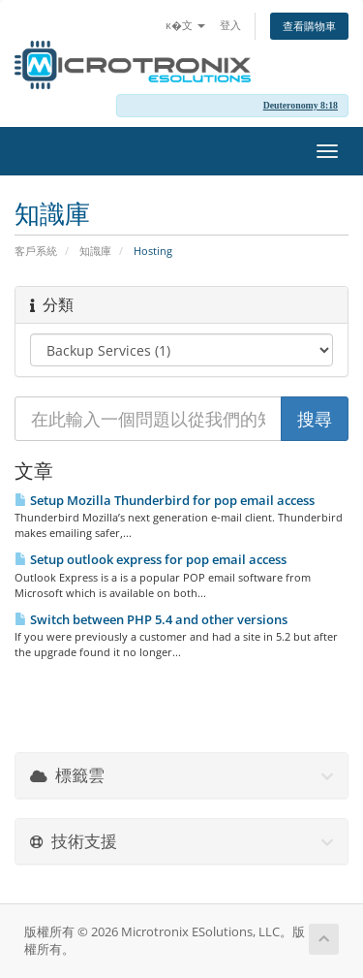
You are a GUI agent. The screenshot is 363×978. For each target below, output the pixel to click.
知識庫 (95, 250)
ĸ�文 (185, 24)
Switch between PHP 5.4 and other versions (151, 619)
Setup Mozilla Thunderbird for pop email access (165, 500)
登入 (230, 24)
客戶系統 (36, 250)
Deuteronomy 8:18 (300, 105)
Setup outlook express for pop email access (151, 559)
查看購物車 (309, 25)
